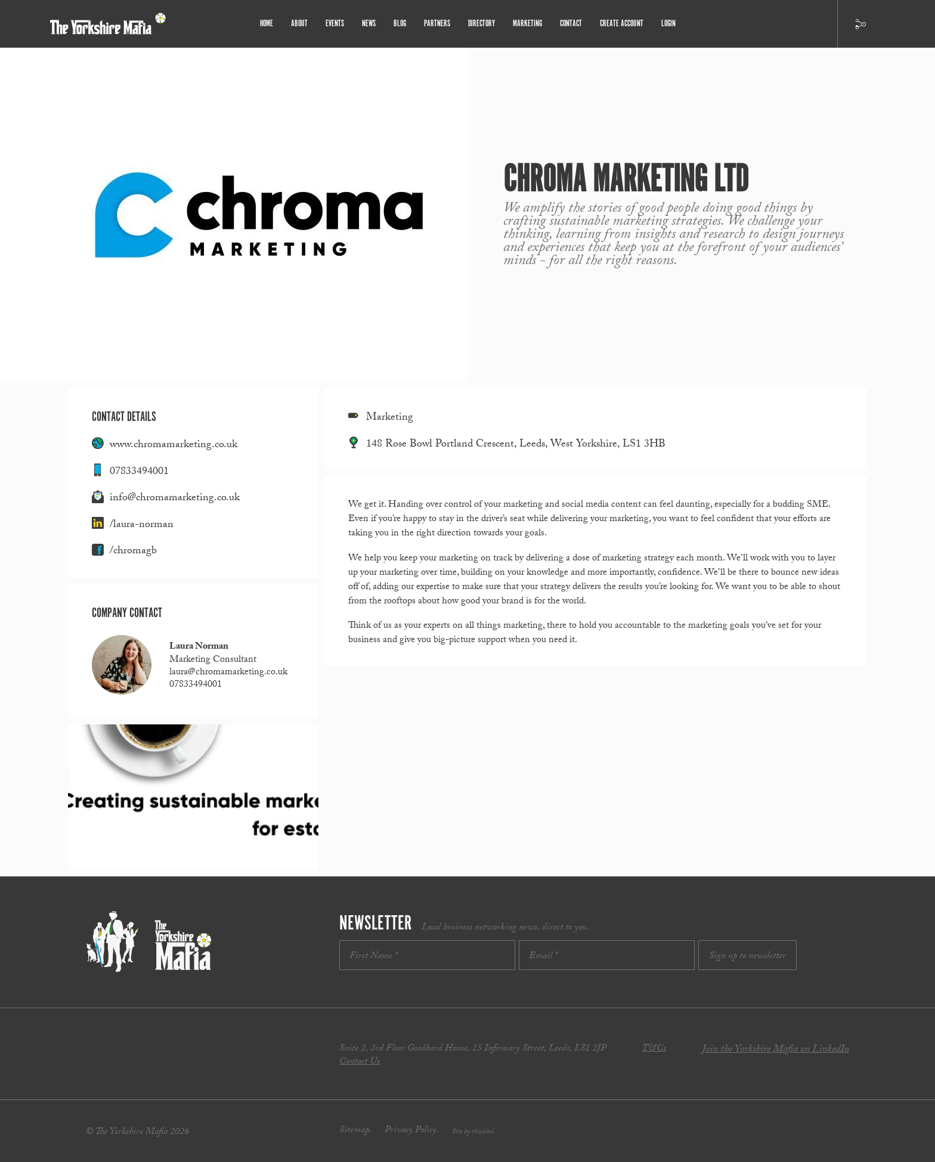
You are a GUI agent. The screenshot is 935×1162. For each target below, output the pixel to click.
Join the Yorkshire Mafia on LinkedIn (775, 1050)
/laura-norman (142, 525)
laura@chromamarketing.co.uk (228, 673)
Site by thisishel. (474, 1132)
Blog (400, 23)
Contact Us (359, 1062)
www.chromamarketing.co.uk (173, 445)
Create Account (621, 23)
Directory (481, 23)
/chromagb (133, 552)
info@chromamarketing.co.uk (175, 498)
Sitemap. (355, 1131)
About (299, 23)
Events (335, 23)
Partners (437, 23)
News (369, 23)
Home (266, 23)
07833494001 (139, 472)
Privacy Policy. (412, 1131)
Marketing (527, 23)
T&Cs (654, 1049)
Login (668, 23)
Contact (571, 23)
